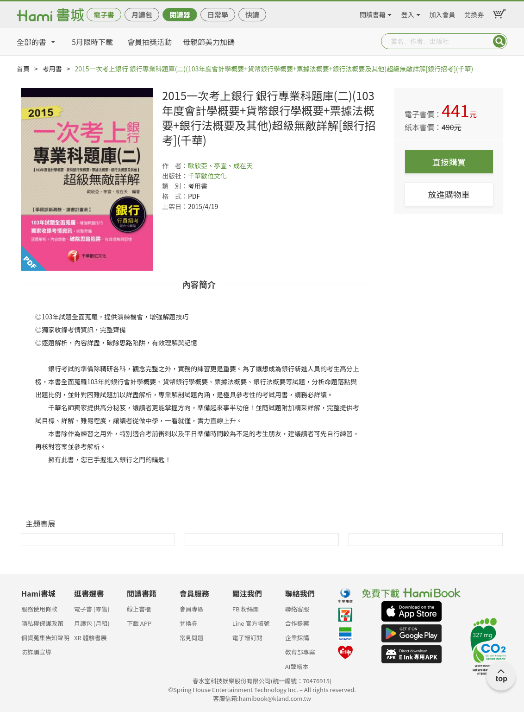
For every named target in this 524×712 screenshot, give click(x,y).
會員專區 (192, 608)
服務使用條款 (39, 608)
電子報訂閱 (247, 637)
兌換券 (474, 13)
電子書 (104, 14)
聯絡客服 (297, 608)
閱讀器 (179, 14)
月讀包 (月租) (92, 623)
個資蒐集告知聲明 (45, 637)
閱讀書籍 (373, 13)
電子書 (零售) (92, 608)
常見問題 (192, 637)
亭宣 (220, 165)
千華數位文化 (207, 175)
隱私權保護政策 (42, 623)
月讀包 (141, 14)
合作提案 (297, 623)
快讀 (252, 14)
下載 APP (139, 623)
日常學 (217, 14)
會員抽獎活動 (149, 41)
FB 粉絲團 (245, 608)
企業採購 (297, 637)
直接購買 (449, 162)
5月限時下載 (92, 41)
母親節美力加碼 (209, 41)
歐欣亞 (197, 165)
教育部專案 (300, 652)
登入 (407, 13)
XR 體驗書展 (90, 637)
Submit (499, 41)
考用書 (52, 68)
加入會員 (442, 13)
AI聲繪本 (297, 666)
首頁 (23, 68)
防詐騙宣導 (36, 652)
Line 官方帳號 (251, 623)
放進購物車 (449, 194)
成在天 (243, 165)
